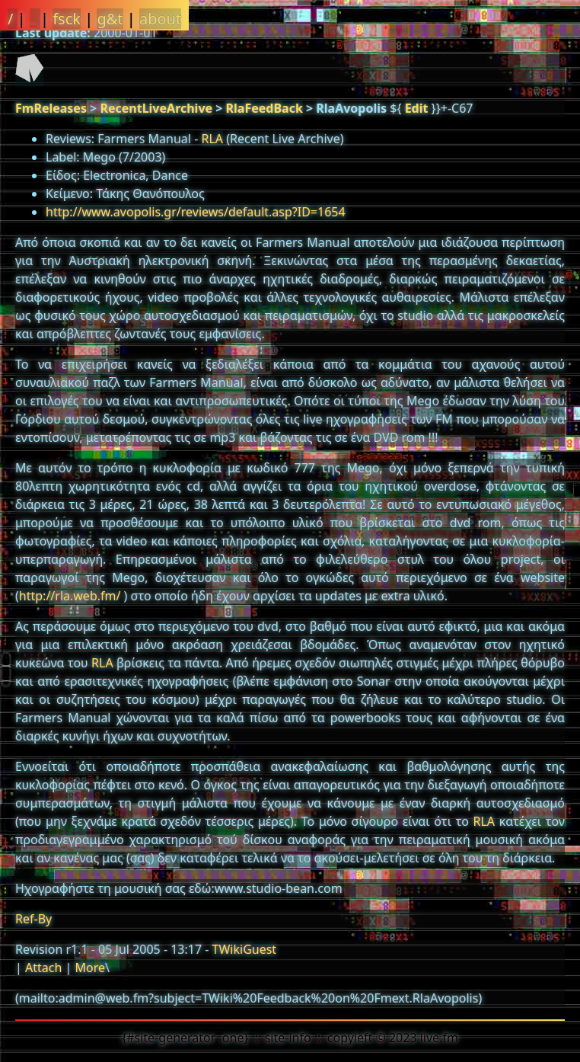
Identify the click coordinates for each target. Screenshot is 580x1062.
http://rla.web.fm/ (70, 595)
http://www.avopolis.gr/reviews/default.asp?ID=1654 (196, 211)
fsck (67, 18)
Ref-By (33, 918)
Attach (43, 967)
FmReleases (51, 108)
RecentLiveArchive (156, 108)
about (160, 18)
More (90, 967)
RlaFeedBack (264, 108)
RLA (212, 138)
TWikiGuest (244, 949)
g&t (110, 18)
